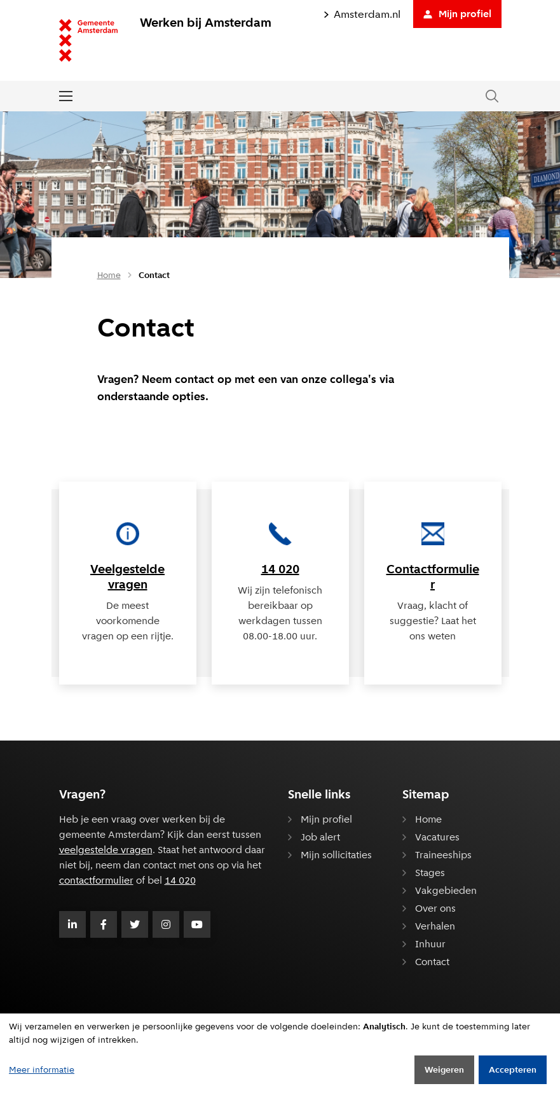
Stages (430, 872)
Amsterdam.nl (362, 14)
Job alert (320, 837)
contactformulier (96, 880)
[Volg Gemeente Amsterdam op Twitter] (134, 924)
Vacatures (437, 837)
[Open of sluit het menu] (65, 96)
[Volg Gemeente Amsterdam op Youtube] (197, 924)
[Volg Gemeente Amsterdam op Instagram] (166, 924)
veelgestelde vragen (106, 849)
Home (109, 275)
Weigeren (444, 1069)
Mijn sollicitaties (336, 854)
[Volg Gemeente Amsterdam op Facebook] (103, 924)
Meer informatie (41, 1069)
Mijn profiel (457, 13)
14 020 (180, 880)
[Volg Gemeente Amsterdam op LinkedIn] (72, 924)
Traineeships (443, 854)
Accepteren (512, 1069)
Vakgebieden (446, 890)
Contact (432, 961)
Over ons (435, 908)
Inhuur (430, 943)
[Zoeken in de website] (492, 96)
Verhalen (435, 926)
